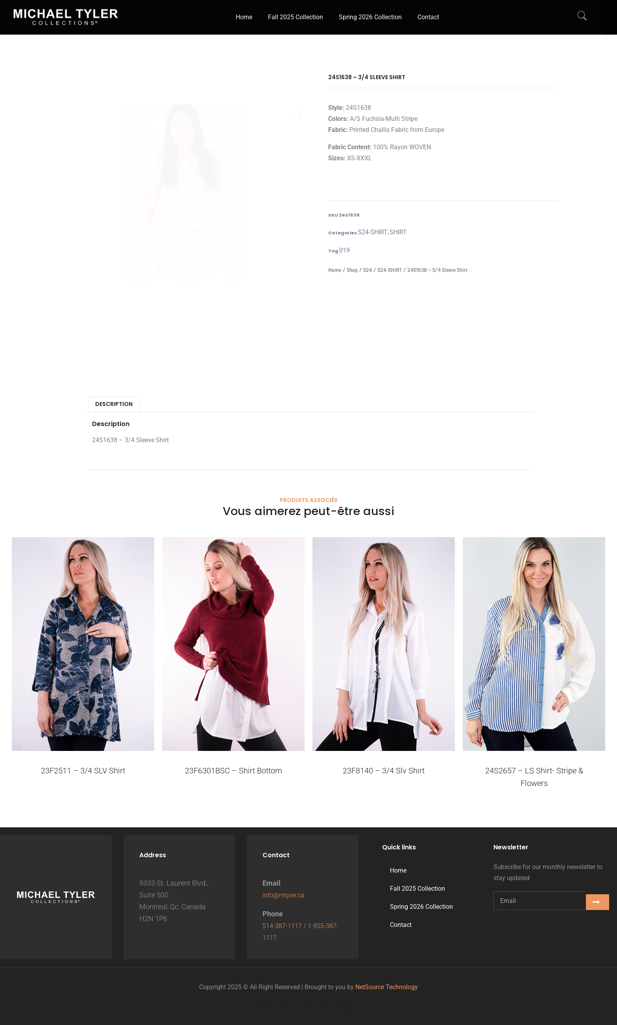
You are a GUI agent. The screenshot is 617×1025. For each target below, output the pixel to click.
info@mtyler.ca (285, 895)
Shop (352, 271)
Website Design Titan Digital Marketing (309, 1004)
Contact (401, 925)
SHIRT (388, 232)
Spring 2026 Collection (421, 906)
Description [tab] (114, 406)
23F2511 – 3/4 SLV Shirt (83, 772)
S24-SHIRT (369, 232)
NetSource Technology (386, 987)
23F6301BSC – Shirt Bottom (233, 772)
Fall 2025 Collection (417, 888)
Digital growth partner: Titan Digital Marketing (309, 1015)
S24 (367, 271)
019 (343, 251)
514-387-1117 (284, 925)
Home (334, 271)
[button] (298, 115)
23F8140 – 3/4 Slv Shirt (384, 772)
